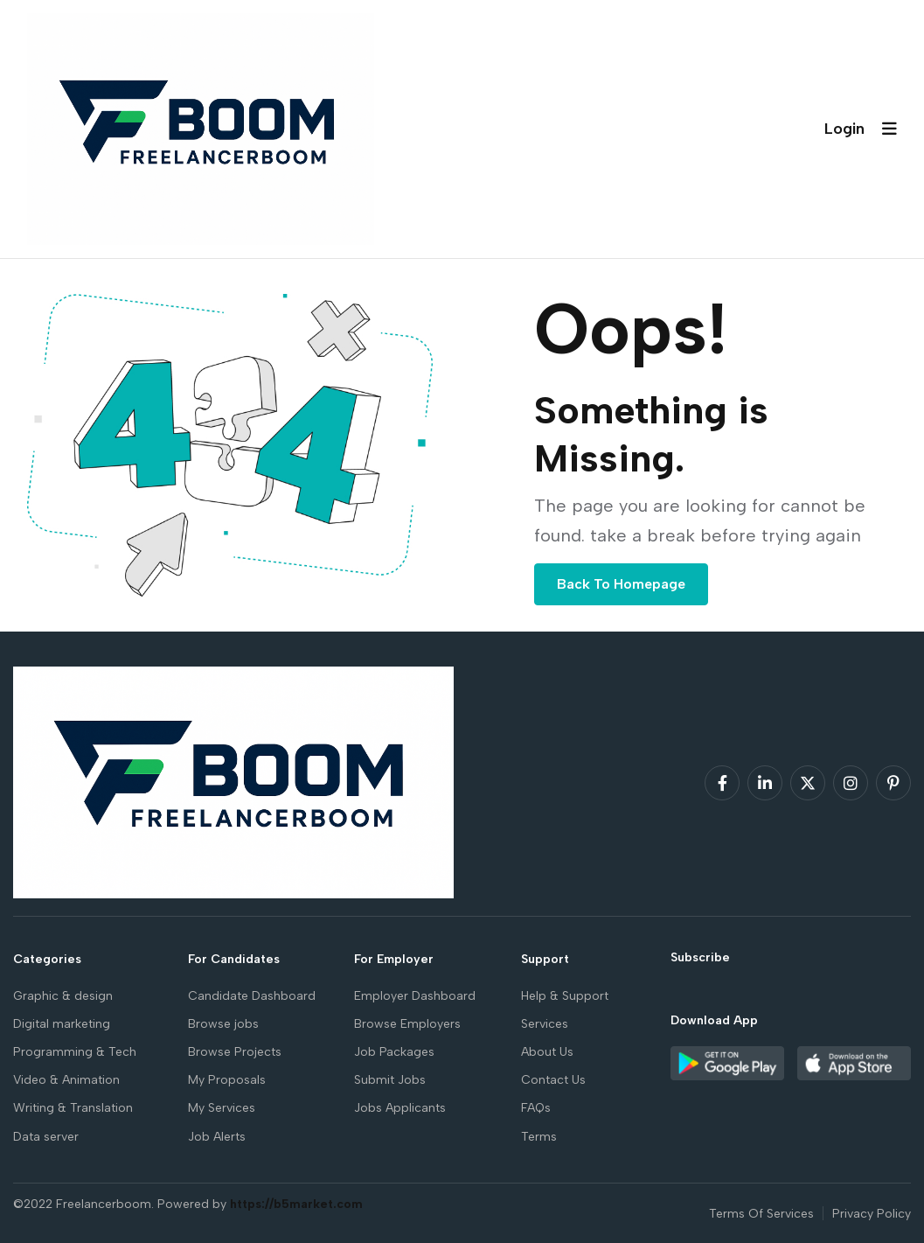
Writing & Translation (73, 1107)
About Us (547, 1051)
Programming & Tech (74, 1051)
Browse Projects (234, 1051)
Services (544, 1023)
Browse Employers (407, 1023)
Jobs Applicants (400, 1107)
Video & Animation (66, 1079)
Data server (46, 1136)
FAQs (536, 1107)
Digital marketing (61, 1023)
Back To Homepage (621, 584)
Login (844, 128)
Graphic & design (63, 995)
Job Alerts (217, 1136)
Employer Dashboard (415, 995)
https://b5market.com (296, 1204)
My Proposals (227, 1079)
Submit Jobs (390, 1079)
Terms (539, 1136)
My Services (221, 1107)
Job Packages (394, 1051)
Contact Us (553, 1079)
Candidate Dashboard (252, 995)
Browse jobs (223, 1023)
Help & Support (564, 995)
